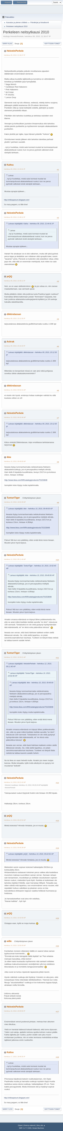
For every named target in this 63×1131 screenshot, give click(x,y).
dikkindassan (14, 314)
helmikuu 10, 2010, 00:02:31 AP (15, 390)
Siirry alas (7, 43)
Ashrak (10, 341)
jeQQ (9, 276)
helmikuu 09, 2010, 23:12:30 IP (14, 318)
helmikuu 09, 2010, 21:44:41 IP (14, 169)
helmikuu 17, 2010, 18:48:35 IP (14, 1056)
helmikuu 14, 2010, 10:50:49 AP (15, 945)
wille (9, 941)
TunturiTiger (13, 498)
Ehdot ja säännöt (29, 1125)
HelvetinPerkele (15, 51)
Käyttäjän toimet (52, 43)
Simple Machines (38, 1128)
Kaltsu (10, 165)
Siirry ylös (7, 1109)
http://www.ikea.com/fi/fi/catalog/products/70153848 (25, 480)
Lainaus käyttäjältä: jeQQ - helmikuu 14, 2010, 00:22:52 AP (31, 854)
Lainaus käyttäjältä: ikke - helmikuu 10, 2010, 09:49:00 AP (30, 509)
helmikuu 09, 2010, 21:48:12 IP (14, 217)
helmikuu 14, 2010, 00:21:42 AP (15, 782)
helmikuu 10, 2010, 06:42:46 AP (15, 417)
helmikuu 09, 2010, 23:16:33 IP (14, 346)
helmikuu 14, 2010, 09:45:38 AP (15, 847)
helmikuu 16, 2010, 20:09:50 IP (14, 1011)
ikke (9, 457)
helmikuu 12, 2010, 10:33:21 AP (15, 657)
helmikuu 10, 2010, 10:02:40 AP (15, 502)
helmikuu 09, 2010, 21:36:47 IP (14, 55)
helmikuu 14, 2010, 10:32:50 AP (15, 918)
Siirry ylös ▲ (41, 1125)
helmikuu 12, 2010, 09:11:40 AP (15, 559)
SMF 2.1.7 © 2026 (25, 1128)
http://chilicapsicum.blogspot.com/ (16, 200)
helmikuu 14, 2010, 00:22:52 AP (15, 820)
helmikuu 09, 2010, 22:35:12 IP (14, 281)
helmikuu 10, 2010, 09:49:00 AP (15, 461)
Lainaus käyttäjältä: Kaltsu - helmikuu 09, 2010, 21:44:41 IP (31, 224)
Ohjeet (20, 1125)
